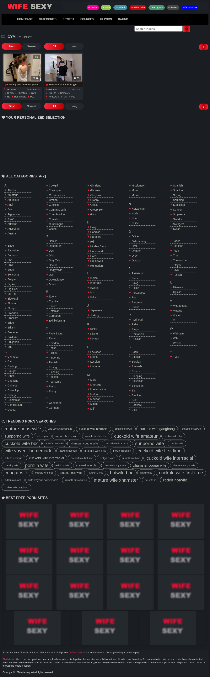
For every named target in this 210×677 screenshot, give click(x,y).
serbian (136, 361)
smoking (137, 395)
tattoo (176, 241)
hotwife (106, 7)
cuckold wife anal (44, 472)
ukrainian (178, 287)
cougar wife (16, 472)
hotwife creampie (122, 450)
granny (94, 200)
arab (10, 209)
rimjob (136, 329)
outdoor (137, 260)
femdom (54, 343)
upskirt (177, 292)
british (10, 93)
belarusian (14, 274)
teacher (178, 245)
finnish (53, 362)
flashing (54, 372)
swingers (178, 224)
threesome (180, 260)
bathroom (13, 255)
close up (13, 390)
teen (176, 250)
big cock (13, 289)
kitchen (94, 333)
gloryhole (96, 195)
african (12, 190)
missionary (138, 185)
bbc (10, 260)
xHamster (10, 89)
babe (11, 245)
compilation (15, 404)
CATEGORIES (48, 19)
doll (51, 274)
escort (53, 306)
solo (134, 409)
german (54, 407)
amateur (13, 195)
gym (33, 93)
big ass (12, 284)
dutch (52, 284)
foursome (55, 381)
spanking (178, 190)
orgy (134, 255)
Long (72, 46)
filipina (53, 352)
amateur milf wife (123, 429)
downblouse (56, 279)
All (52, 46)
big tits (52, 93)
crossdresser (57, 195)
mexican (95, 399)
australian (13, 228)
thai (175, 255)
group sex (96, 209)
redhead (137, 319)
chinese (12, 385)
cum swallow (57, 214)
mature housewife (23, 428)
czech (53, 228)
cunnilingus (56, 224)
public (135, 307)
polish (135, 287)
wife (175, 338)
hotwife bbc (121, 472)
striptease (179, 214)
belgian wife (177, 443)
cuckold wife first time (96, 436)
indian (94, 278)
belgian (12, 279)
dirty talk (54, 260)
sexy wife (92, 7)
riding (135, 324)
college (12, 395)
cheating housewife (192, 429)
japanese (96, 310)
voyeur (177, 315)
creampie (55, 190)
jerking (94, 315)
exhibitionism (57, 320)
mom (135, 190)
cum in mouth (57, 209)
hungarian (96, 265)
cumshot (54, 219)
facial (52, 338)
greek (94, 204)
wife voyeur (43, 436)
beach (11, 269)
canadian (13, 356)
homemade (20, 96)
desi (51, 250)
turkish (177, 274)
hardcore (65, 93)
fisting (53, 367)
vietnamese (180, 305)
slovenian (138, 385)
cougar (12, 409)
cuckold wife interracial (93, 428)
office (135, 236)
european (55, 315)
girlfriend (95, 185)
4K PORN (106, 19)
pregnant (137, 302)
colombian (14, 399)
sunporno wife (17, 436)
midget (94, 403)
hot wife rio (120, 7)
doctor (53, 265)
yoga (176, 356)
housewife (54, 96)
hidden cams (98, 246)
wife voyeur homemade (60, 429)
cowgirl (53, 185)
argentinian (14, 214)
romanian (138, 334)
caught (12, 371)
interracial (96, 282)
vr (174, 320)
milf (65, 96)
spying (177, 195)
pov (32, 96)
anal (10, 204)
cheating (22, 93)
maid (93, 379)
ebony (53, 296)
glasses (95, 190)
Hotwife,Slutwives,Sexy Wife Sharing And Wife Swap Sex (32, 6)
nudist (135, 213)
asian (11, 219)
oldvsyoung (139, 241)
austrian (12, 233)
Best (11, 46)
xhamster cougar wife (84, 443)
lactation (95, 352)
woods (177, 343)
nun (134, 218)
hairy (93, 227)
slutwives (173, 7)
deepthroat (55, 245)
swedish (178, 219)
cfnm (11, 375)
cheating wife (156, 7)
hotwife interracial (54, 443)
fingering (54, 357)
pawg (135, 283)
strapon (177, 209)
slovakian (137, 380)
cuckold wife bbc (22, 443)
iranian (94, 287)
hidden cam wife (13, 480)
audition (12, 223)
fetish (52, 347)
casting (12, 366)
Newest (30, 46)
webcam (178, 333)
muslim (136, 195)
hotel (93, 256)
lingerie (95, 366)
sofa (134, 400)
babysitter (13, 250)
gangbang (55, 402)
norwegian (138, 208)
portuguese (139, 292)
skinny (136, 371)
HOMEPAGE (25, 19)
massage (95, 384)
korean (94, 338)
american (13, 199)
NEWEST (68, 19)
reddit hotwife (138, 7)
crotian (53, 200)
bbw (10, 264)
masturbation (98, 389)
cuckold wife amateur (136, 436)
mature (94, 394)
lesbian (95, 361)
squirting (178, 200)
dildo (52, 255)
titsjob (177, 265)
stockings (179, 204)
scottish (136, 356)
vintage (177, 310)
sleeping (137, 376)
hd (8, 96)
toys (176, 269)
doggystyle (55, 269)
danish (53, 241)
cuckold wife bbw (173, 436)
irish (92, 292)
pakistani (137, 273)
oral (134, 246)
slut (134, 390)
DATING (123, 19)
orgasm (136, 250)
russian (137, 338)
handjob (95, 232)
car (10, 361)
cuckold (54, 204)
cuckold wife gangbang (157, 429)
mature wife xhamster (116, 480)
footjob (53, 376)
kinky (93, 328)
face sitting (56, 333)
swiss (176, 228)
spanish (178, 185)
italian (93, 297)
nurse (135, 223)
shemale (137, 366)
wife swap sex (190, 7)
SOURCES (87, 19)
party (135, 278)
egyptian (54, 301)
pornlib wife (36, 465)
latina (94, 356)
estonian (54, 310)
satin (135, 352)
